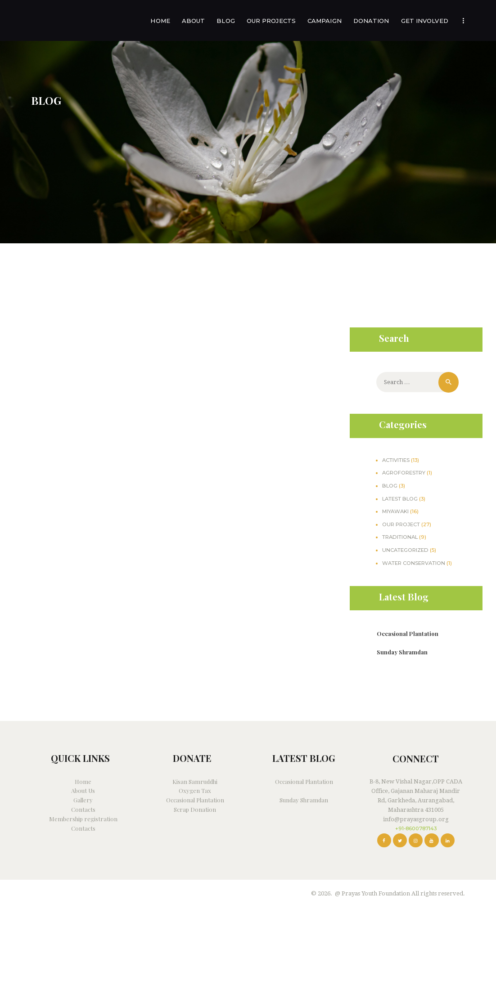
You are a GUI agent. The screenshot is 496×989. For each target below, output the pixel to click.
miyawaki (395, 511)
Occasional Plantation (407, 633)
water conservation (413, 563)
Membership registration (83, 819)
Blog (389, 486)
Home (83, 781)
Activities (396, 460)
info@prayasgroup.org (416, 819)
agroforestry (403, 473)
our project (401, 524)
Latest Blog (400, 499)
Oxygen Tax (195, 790)
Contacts (83, 809)
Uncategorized (405, 550)
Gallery (83, 800)
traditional (400, 537)
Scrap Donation (195, 809)
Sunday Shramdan (402, 652)
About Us (83, 790)
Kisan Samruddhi (194, 781)
